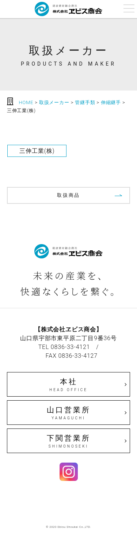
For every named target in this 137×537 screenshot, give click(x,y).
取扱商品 (68, 195)
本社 (68, 385)
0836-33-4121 (70, 346)
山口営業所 (68, 413)
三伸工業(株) (36, 150)
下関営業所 (68, 441)
